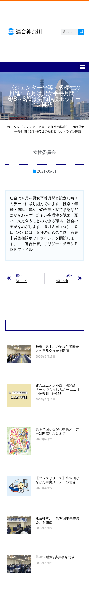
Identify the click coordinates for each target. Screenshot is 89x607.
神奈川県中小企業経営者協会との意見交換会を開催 (57, 349)
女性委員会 (44, 152)
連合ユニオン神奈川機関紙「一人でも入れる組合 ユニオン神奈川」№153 (58, 389)
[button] (82, 67)
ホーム (11, 127)
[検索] (81, 32)
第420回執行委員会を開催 (55, 557)
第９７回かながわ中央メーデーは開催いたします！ (57, 431)
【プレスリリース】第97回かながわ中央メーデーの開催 (57, 480)
